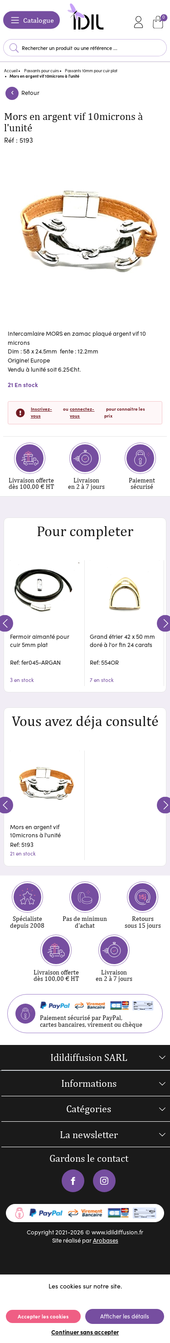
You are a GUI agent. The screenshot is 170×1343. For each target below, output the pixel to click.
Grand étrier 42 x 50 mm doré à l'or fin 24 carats (122, 640)
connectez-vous (82, 412)
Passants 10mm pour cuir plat (91, 70)
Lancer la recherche (14, 48)
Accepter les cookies (43, 1316)
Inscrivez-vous (41, 412)
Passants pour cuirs (41, 70)
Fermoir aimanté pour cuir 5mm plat (39, 640)
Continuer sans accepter (85, 1332)
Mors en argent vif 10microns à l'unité (35, 831)
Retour (21, 93)
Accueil (11, 70)
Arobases (105, 1240)
